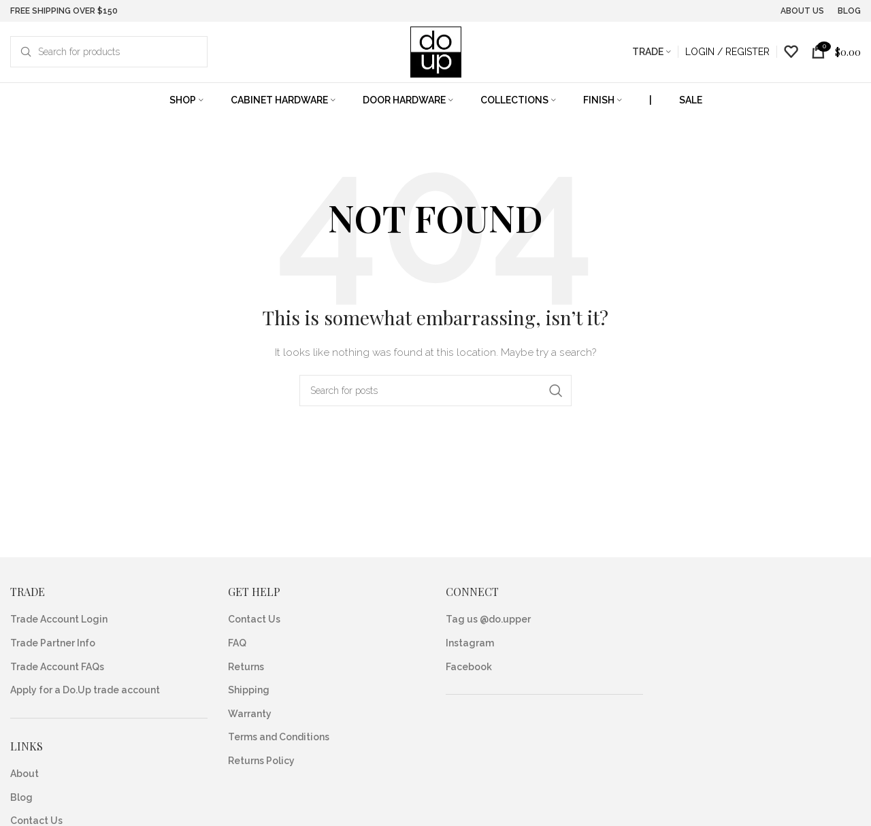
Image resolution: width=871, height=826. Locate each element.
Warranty (250, 713)
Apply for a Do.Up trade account (85, 689)
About (24, 773)
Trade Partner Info (52, 643)
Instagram (470, 643)
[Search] (109, 51)
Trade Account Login (59, 619)
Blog (21, 797)
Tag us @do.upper (488, 619)
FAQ (237, 643)
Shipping (248, 689)
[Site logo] (435, 51)
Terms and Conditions (278, 736)
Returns (246, 666)
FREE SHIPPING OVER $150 (64, 10)
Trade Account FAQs (57, 666)
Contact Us (254, 619)
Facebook (469, 666)
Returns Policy (261, 760)
